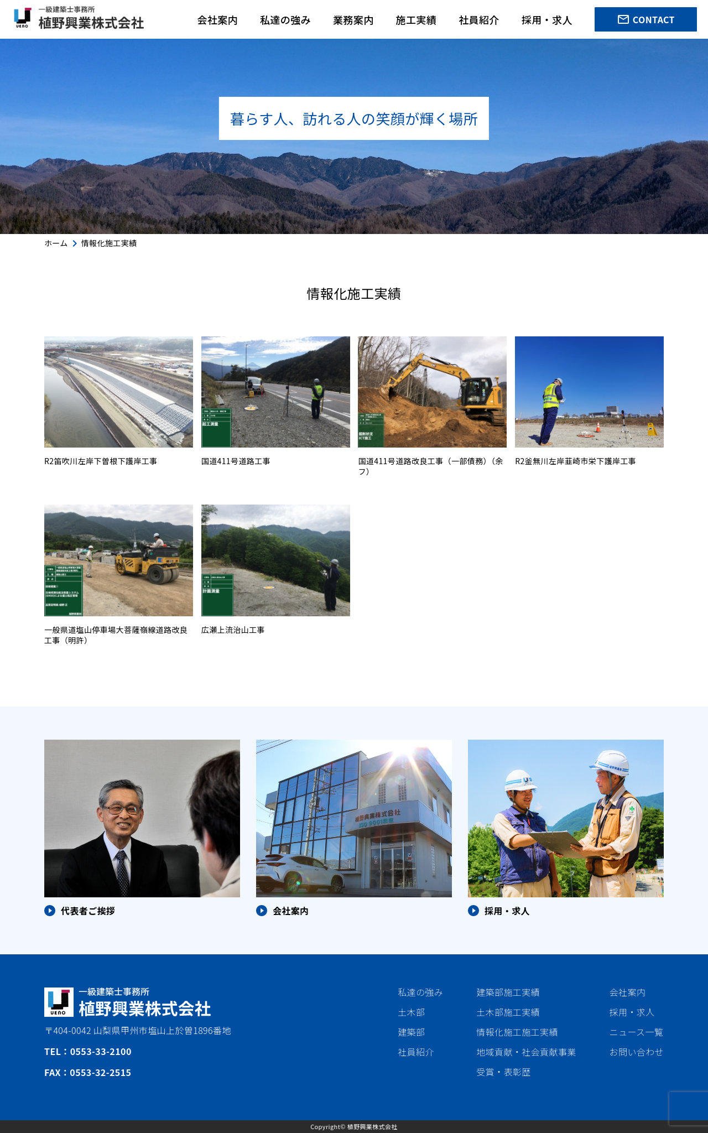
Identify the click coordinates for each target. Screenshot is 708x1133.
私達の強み (285, 19)
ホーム (56, 242)
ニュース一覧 (637, 1031)
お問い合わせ (637, 1051)
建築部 (411, 1031)
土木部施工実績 (508, 1011)
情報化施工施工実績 (517, 1031)
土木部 (411, 1011)
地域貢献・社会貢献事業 (526, 1051)
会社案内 (217, 19)
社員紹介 (479, 19)
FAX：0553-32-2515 (87, 1072)
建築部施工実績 (508, 992)
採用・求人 (547, 19)
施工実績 (416, 19)
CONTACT (646, 19)
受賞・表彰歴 (503, 1071)
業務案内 (353, 19)
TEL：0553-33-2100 (88, 1051)
